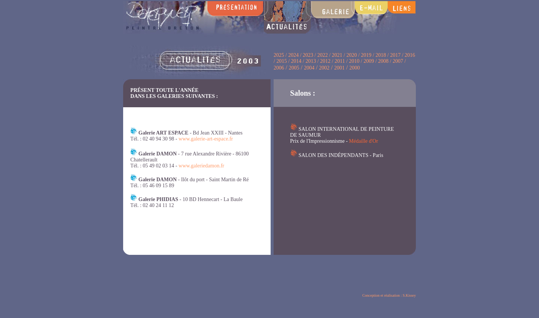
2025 (279, 55)
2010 (354, 61)
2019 (366, 55)
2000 (354, 68)
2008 (384, 61)
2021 (337, 55)
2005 (294, 68)
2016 (410, 55)
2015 (281, 61)
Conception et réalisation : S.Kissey (389, 295)
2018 (380, 55)
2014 (296, 61)
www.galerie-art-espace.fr (206, 139)
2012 (325, 61)
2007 (398, 61)
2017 (395, 55)
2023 (309, 55)
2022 (322, 55)
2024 (293, 55)
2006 (279, 68)
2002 (324, 68)
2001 (339, 68)
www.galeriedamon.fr (201, 166)
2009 (368, 61)
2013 (310, 61)
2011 (340, 61)
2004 (309, 68)
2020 (351, 55)
